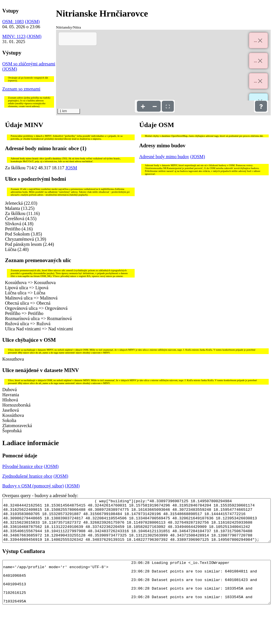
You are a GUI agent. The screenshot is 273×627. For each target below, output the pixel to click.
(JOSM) (32, 21)
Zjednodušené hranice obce (27, 476)
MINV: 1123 (13, 36)
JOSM (71, 167)
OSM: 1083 (13, 21)
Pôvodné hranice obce (22, 466)
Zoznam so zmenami (21, 89)
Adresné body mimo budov (164, 156)
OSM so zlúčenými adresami (28, 63)
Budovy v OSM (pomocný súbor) (33, 485)
